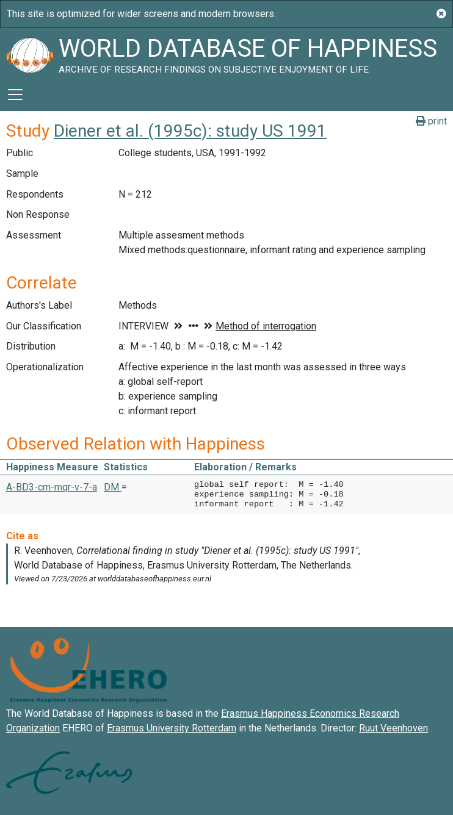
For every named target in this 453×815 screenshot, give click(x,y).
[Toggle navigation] (15, 94)
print (431, 121)
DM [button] (112, 487)
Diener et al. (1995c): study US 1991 (190, 131)
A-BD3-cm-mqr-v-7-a (51, 487)
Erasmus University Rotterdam (171, 728)
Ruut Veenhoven (393, 728)
